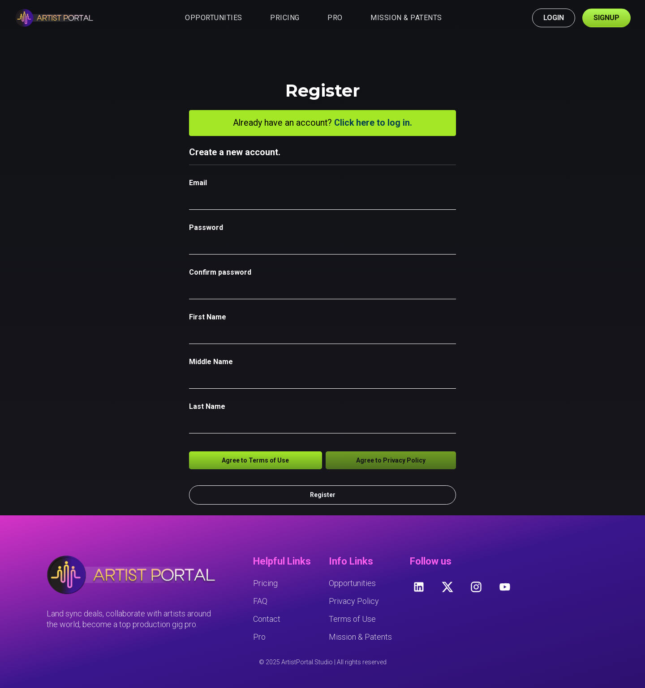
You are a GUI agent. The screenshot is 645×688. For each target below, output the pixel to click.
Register (322, 494)
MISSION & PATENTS (406, 17)
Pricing (265, 583)
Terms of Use (352, 619)
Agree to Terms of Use (255, 460)
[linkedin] (419, 587)
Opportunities (352, 583)
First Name (207, 317)
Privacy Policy (354, 601)
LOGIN (553, 17)
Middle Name (211, 361)
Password (206, 227)
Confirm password (220, 272)
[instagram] (476, 587)
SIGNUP (606, 17)
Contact (266, 619)
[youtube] (505, 587)
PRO (335, 17)
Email (198, 182)
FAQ (260, 601)
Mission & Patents (360, 636)
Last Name (207, 406)
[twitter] (447, 587)
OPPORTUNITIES (213, 17)
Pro (259, 636)
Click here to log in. (373, 123)
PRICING (285, 17)
